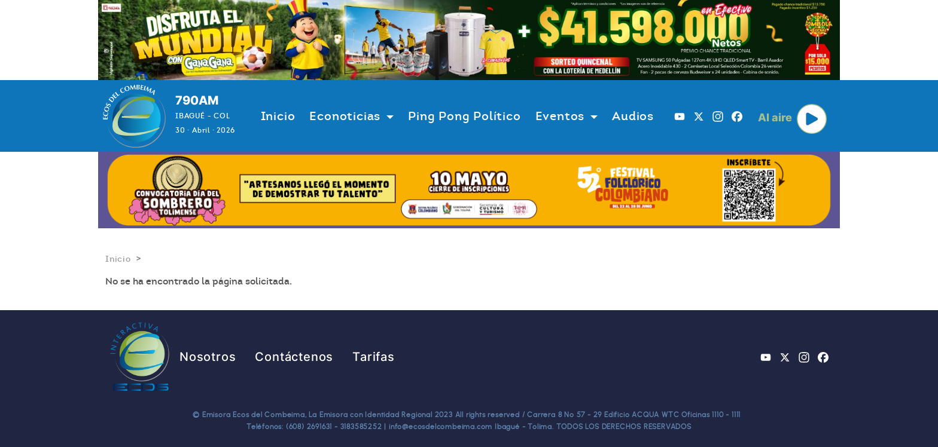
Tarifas (373, 357)
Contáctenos (294, 357)
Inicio (278, 116)
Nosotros (207, 357)
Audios (633, 116)
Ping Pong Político (464, 116)
